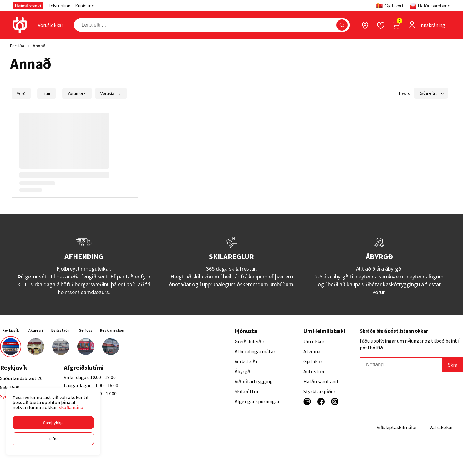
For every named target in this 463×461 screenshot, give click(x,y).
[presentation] (50, 25)
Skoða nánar (72, 407)
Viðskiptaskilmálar (397, 427)
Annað (39, 45)
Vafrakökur (441, 427)
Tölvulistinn (59, 5)
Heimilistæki (28, 5)
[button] (53, 422)
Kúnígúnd (84, 5)
